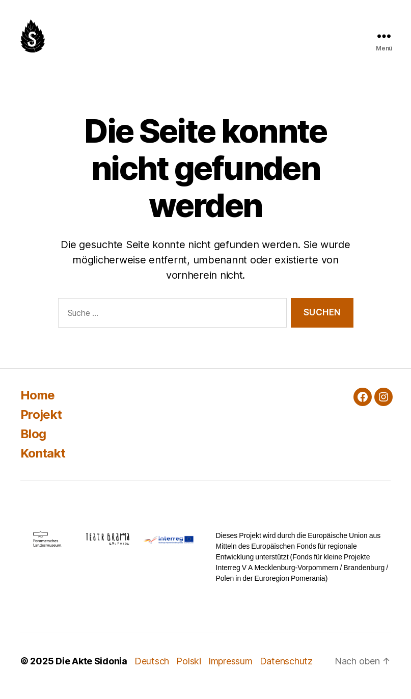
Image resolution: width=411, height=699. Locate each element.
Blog (33, 433)
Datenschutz (286, 661)
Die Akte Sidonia (91, 661)
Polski (188, 661)
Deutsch (151, 661)
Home (37, 395)
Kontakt (42, 453)
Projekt (41, 414)
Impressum (230, 661)
